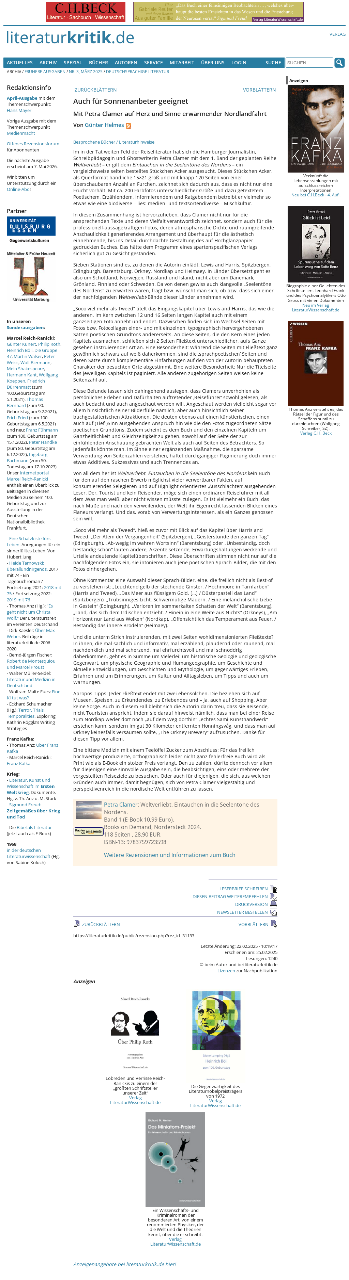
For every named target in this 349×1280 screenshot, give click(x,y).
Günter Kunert (21, 344)
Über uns (213, 62)
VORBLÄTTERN (260, 89)
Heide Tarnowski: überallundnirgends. (27, 566)
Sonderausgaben (25, 327)
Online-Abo (18, 189)
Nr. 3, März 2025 (86, 71)
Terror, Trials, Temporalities (26, 713)
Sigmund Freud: (33, 810)
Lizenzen (226, 971)
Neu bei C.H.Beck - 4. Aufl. (315, 194)
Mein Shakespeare (25, 369)
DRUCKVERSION (256, 904)
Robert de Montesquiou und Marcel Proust (31, 664)
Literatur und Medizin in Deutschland (31, 682)
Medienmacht (21, 133)
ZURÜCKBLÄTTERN (95, 89)
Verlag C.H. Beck (316, 433)
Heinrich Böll (19, 350)
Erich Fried (17, 418)
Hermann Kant (22, 375)
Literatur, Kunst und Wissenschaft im (31, 786)
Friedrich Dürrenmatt (26, 384)
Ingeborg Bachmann (27, 457)
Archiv (48, 62)
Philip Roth (49, 344)
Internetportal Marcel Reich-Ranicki (28, 476)
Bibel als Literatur (34, 827)
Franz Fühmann (42, 430)
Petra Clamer (121, 804)
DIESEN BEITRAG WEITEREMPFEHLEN (235, 896)
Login (238, 62)
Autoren (126, 62)
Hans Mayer (19, 110)
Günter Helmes (104, 125)
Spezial (73, 62)
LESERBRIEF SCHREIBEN (248, 889)
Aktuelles (20, 62)
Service (153, 62)
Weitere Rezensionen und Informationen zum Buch (170, 855)
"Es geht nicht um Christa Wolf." (30, 612)
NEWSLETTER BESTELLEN (247, 912)
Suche (273, 62)
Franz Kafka (18, 763)
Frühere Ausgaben (45, 71)
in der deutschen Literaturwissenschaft (28, 853)
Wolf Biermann (35, 362)
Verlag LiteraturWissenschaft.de (135, 1100)
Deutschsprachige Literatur (137, 71)
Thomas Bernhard (25, 402)
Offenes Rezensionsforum (33, 144)
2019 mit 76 (18, 600)
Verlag (338, 34)
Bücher (98, 62)
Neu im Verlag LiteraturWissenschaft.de (315, 307)
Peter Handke (43, 442)
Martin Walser (28, 356)
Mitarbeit (182, 62)
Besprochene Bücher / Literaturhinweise (113, 142)
